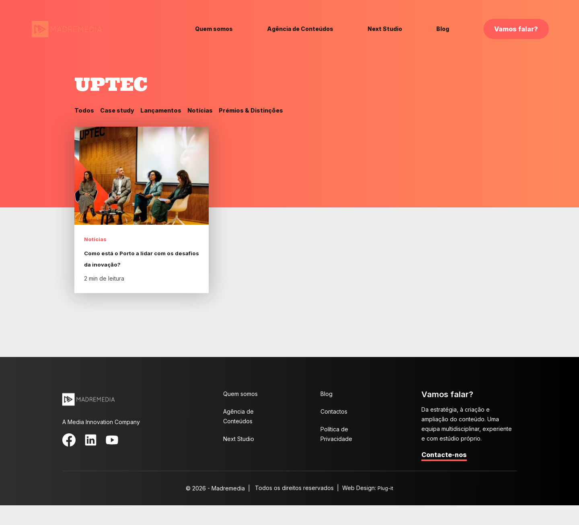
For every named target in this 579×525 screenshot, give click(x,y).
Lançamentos (167, 111)
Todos (84, 111)
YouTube (102, 458)
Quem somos (214, 28)
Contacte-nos (444, 474)
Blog (442, 28)
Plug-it (385, 507)
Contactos (333, 431)
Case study (120, 111)
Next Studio (385, 28)
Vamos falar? (516, 29)
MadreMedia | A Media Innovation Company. (66, 29)
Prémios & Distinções (265, 111)
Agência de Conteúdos (300, 28)
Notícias (210, 111)
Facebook (67, 458)
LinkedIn (85, 458)
